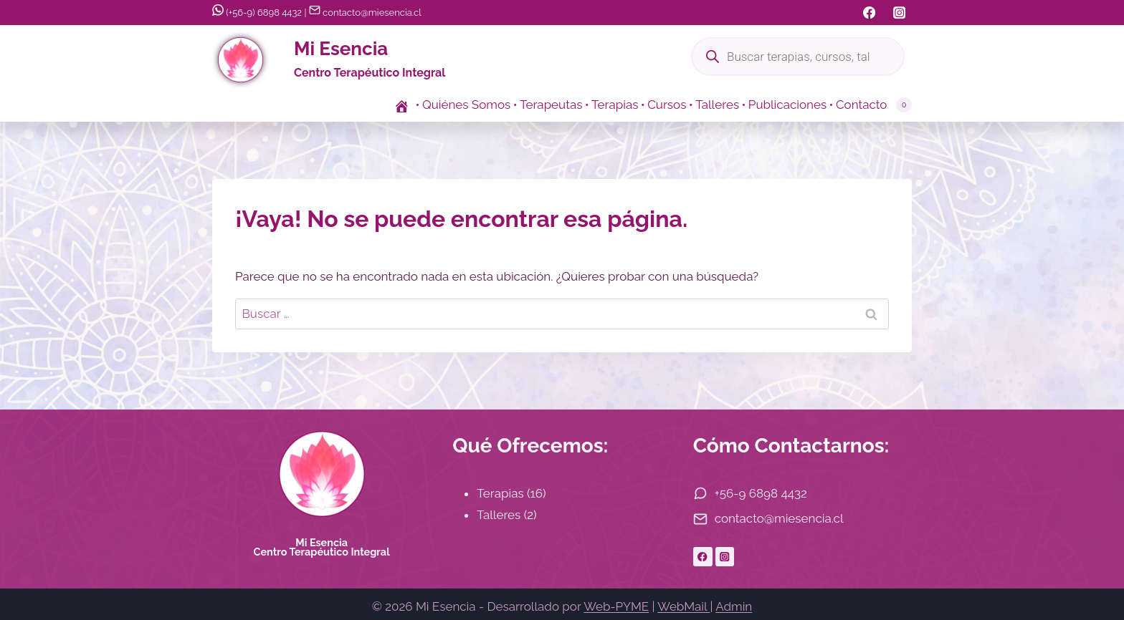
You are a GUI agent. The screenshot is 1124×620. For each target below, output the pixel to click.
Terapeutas (551, 104)
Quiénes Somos (466, 104)
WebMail (683, 606)
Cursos (666, 104)
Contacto (861, 104)
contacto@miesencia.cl (365, 12)
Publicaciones (787, 104)
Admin (733, 606)
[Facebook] (869, 12)
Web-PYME (616, 606)
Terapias (614, 104)
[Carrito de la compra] (903, 105)
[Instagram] (899, 12)
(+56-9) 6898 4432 (257, 12)
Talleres (717, 104)
